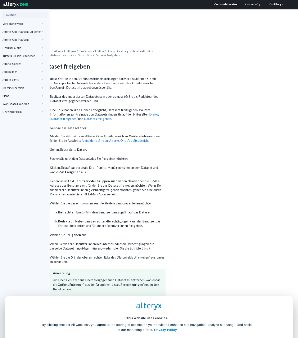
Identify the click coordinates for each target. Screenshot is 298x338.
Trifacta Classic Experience (23, 55)
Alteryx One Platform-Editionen (23, 31)
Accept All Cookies (117, 319)
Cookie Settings (147, 307)
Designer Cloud (23, 47)
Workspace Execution (23, 103)
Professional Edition (141, 39)
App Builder (23, 71)
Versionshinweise (23, 23)
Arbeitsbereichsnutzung (109, 44)
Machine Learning (23, 88)
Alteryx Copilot (23, 63)
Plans (23, 96)
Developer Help (23, 111)
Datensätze (134, 44)
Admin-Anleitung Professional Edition (180, 39)
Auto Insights (23, 79)
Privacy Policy (165, 295)
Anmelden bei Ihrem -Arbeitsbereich (164, 129)
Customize (181, 319)
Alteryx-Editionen (114, 39)
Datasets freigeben (147, 107)
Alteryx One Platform (23, 39)
